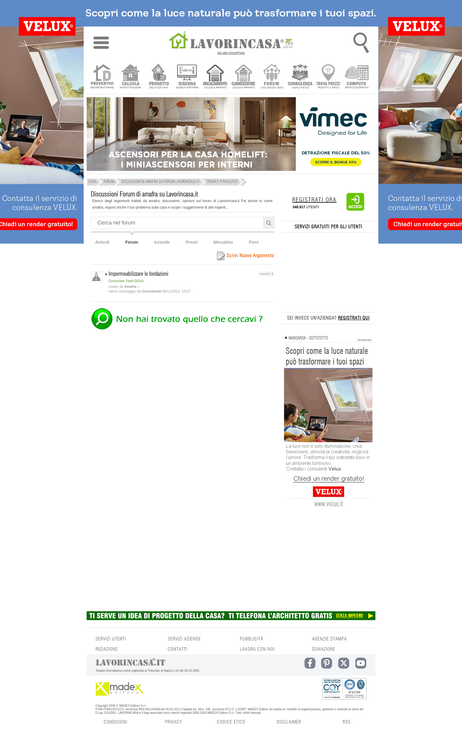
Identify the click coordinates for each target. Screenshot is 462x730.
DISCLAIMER (289, 722)
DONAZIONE (323, 649)
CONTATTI (177, 649)
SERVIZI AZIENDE (184, 639)
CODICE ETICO (231, 722)
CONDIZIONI (115, 722)
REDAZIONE (106, 649)
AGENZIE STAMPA (329, 639)
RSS (347, 722)
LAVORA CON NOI (257, 649)
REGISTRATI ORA (314, 200)
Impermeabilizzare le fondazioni (138, 274)
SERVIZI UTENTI (110, 639)
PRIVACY (173, 722)
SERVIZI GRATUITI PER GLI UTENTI (328, 226)
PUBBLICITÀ (251, 639)
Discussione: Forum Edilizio (125, 281)
